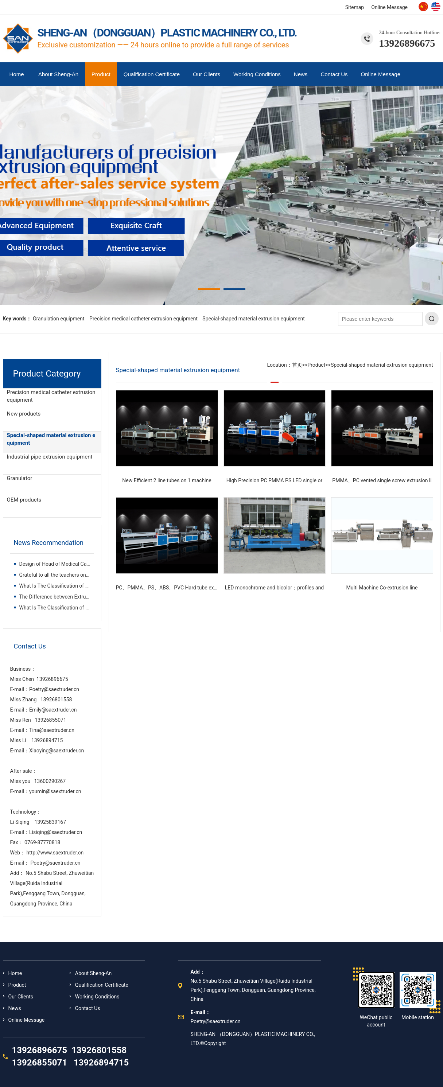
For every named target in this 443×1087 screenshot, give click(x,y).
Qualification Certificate (152, 74)
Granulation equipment (59, 319)
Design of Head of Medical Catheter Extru (66, 564)
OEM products (24, 499)
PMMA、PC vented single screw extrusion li (381, 480)
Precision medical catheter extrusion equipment (143, 319)
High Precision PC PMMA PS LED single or (274, 480)
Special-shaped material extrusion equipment (253, 319)
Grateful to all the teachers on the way (62, 575)
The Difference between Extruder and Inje (66, 597)
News (301, 74)
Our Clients (206, 74)
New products (24, 413)
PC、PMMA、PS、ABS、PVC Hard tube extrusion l (174, 588)
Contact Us (333, 74)
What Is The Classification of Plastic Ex (63, 586)
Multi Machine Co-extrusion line (382, 588)
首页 (297, 365)
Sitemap (354, 7)
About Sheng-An (58, 74)
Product (101, 74)
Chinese (423, 6)
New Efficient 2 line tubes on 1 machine (166, 480)
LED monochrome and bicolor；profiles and (274, 588)
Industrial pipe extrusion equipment (50, 456)
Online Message (389, 7)
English (435, 6)
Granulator (19, 478)
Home (16, 74)
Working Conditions (257, 74)
